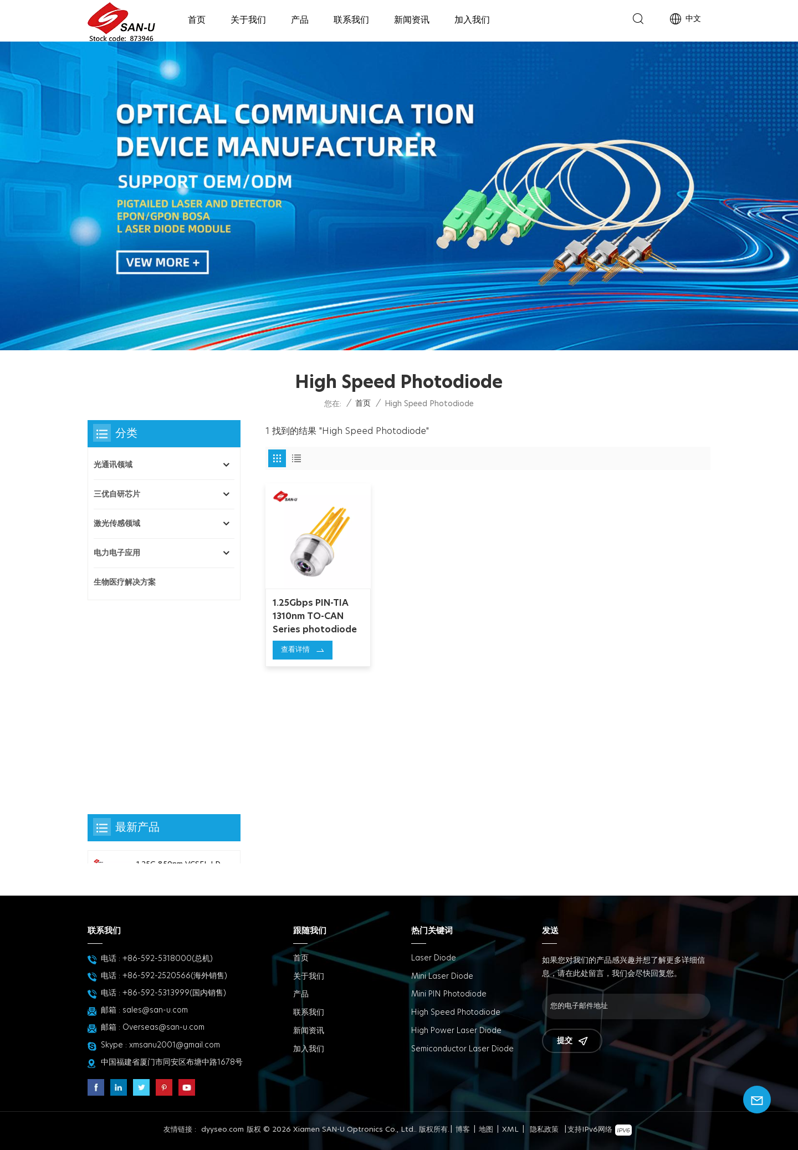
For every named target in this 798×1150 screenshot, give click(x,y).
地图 (486, 1129)
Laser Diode (433, 958)
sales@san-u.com (155, 1010)
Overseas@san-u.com (163, 1027)
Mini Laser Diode (442, 976)
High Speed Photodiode (455, 1012)
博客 (463, 1129)
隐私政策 (544, 1129)
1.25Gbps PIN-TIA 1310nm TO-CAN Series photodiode (315, 615)
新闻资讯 (411, 20)
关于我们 (248, 20)
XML (510, 1129)
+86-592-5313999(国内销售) (174, 993)
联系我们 (351, 20)
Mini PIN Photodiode (449, 994)
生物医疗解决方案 (125, 582)
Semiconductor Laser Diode (462, 1049)
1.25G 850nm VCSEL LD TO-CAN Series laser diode (178, 673)
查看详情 (295, 648)
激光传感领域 (117, 524)
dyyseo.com (222, 1129)
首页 (197, 20)
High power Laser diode (456, 1031)
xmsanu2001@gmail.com (174, 1045)
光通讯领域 (113, 465)
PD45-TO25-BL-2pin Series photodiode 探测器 (178, 734)
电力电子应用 (117, 553)
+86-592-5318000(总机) (167, 959)
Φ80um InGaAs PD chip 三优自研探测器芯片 (178, 855)
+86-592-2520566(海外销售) (174, 976)
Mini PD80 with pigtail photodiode (176, 794)
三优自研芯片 (117, 494)
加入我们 (472, 20)
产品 (300, 20)
